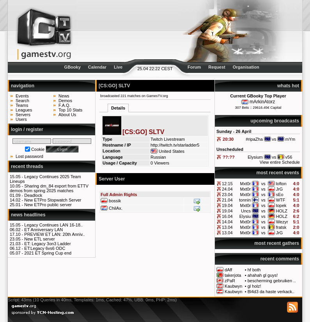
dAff (228, 269)
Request (216, 67)
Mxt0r (245, 183)
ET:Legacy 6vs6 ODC (44, 248)
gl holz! (254, 286)
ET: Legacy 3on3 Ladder (47, 243)
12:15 (227, 183)
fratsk (281, 227)
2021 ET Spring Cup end (47, 253)
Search (22, 100)
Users (21, 119)
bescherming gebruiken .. (272, 280)
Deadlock (33, 195)
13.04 (227, 227)
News (63, 96)
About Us (67, 114)
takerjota (233, 275)
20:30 (228, 139)
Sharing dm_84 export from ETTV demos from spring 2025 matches (49, 188)
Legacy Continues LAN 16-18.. (53, 225)
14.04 (227, 221)
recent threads (27, 166)
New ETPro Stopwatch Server (52, 200)
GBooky (72, 67)
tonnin (245, 200)
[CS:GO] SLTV (114, 85)
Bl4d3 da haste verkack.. (271, 291)
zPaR (230, 280)
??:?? (229, 157)
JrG (279, 189)
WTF (280, 200)
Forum (194, 67)
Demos (65, 100)
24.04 (227, 189)
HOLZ (281, 211)
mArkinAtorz (262, 101)
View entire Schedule (280, 162)
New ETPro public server (48, 204)
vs (263, 183)
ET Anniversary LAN (43, 229)
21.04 (227, 200)
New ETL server (39, 239)
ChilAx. (115, 208)
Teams (22, 105)
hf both (254, 269)
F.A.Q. (64, 105)
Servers (23, 114)
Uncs (246, 211)
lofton (281, 183)
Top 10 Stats (70, 110)
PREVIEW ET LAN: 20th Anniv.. (54, 234)
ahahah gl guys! (263, 275)
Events (22, 96)
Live (118, 67)
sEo (279, 194)
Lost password (29, 156)
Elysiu (245, 216)
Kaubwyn (233, 286)
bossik (115, 200)
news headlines (28, 215)
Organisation (246, 67)
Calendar (97, 67)
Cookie (37, 149)
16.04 (227, 216)
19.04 (227, 205)
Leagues (24, 110)
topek (281, 205)
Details (118, 108)
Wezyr (282, 221)
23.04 (227, 194)
